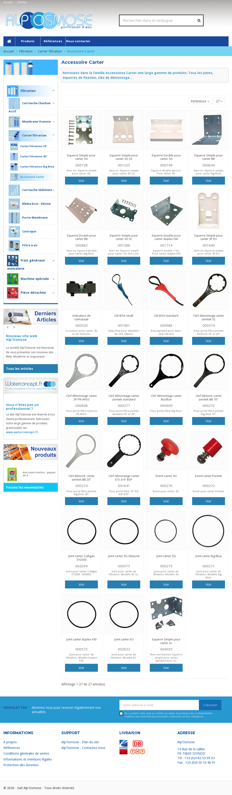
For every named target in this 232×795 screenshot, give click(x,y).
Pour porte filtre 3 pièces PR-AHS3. (81, 412)
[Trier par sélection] (200, 101)
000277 (124, 405)
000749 (166, 165)
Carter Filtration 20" (28, 156)
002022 (124, 649)
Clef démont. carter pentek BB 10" (209, 397)
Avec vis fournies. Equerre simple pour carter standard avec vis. (166, 657)
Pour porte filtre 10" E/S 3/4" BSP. (124, 492)
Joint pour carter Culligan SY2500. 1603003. (81, 573)
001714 (166, 245)
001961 (124, 325)
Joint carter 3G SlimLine (124, 556)
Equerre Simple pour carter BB (208, 157)
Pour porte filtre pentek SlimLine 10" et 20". (208, 332)
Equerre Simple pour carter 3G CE (124, 157)
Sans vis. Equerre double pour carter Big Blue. (81, 252)
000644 (209, 165)
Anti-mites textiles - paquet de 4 (39, 474)
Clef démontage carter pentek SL (208, 317)
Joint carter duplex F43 (81, 639)
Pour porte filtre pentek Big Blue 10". (208, 412)
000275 (166, 566)
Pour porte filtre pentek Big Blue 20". (81, 492)
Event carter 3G (166, 476)
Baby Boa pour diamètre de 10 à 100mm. (124, 332)
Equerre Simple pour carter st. (166, 641)
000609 (166, 405)
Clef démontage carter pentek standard (124, 397)
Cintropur (22, 231)
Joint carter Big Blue (209, 556)
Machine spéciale (28, 279)
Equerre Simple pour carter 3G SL (124, 237)
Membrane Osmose (30, 122)
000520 (81, 325)
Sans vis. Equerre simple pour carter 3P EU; (208, 252)
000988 (166, 325)
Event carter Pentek (208, 476)
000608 (81, 405)
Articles (22, 2)
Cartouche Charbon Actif (30, 105)
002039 (81, 566)
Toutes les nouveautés (25, 487)
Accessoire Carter (27, 177)
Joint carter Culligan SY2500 (81, 558)
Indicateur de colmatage (81, 317)
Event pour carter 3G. (166, 491)
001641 (124, 485)
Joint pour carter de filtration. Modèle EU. (124, 656)
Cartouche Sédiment (30, 190)
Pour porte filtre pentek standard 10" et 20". (124, 412)
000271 (209, 566)
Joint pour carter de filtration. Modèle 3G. (166, 573)
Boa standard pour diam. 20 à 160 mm (166, 332)
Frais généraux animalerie (26, 263)
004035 (166, 649)
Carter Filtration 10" (28, 146)
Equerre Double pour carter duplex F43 (166, 237)
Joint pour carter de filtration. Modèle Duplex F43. (81, 657)
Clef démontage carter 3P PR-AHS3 (81, 397)
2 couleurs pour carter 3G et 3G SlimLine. (81, 332)
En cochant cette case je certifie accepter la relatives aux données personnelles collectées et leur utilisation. (168, 715)
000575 (124, 566)
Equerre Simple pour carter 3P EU (208, 237)
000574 (209, 325)
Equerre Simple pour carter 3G (81, 157)
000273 (209, 405)
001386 (124, 245)
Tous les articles (19, 368)
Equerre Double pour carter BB (81, 237)
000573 (81, 649)
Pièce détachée (26, 293)
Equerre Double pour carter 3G (166, 157)
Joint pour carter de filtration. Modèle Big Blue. (209, 574)
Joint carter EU (123, 639)
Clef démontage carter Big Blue (166, 397)
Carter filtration (27, 135)
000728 (81, 165)
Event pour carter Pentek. (209, 491)
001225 (124, 165)
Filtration (46, 78)
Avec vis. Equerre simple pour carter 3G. (82, 172)
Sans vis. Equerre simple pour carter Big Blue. (208, 172)
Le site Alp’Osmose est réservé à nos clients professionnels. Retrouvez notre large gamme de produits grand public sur (30, 423)
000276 (166, 485)
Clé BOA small (123, 316)
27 (219, 101)
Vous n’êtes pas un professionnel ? (22, 407)
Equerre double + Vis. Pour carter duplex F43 (166, 252)
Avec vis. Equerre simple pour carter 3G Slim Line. (123, 252)
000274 (81, 485)
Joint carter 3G (166, 556)
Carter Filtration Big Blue (32, 167)
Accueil (8, 2)
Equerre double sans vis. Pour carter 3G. (166, 172)
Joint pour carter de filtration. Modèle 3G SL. (124, 573)
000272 (209, 485)
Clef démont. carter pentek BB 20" (81, 477)
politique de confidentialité (195, 713)
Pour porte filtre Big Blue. (166, 410)
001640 (209, 245)
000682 (81, 245)
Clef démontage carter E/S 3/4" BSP (124, 477)
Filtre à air (23, 245)
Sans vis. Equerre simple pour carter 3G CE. (124, 172)
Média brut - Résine (30, 204)
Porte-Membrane (28, 218)
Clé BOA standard (166, 316)
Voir (81, 180)
